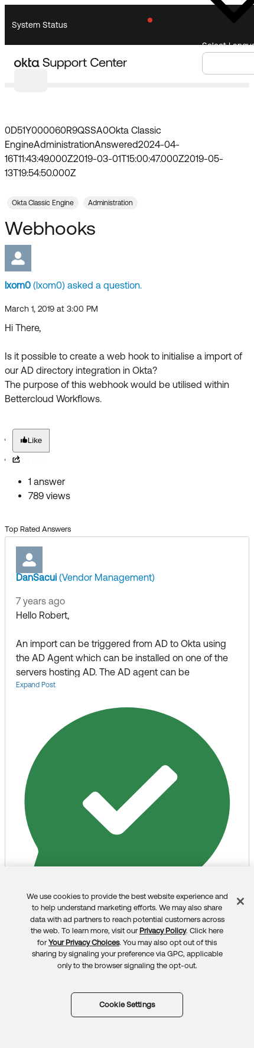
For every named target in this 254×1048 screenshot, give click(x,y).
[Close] (240, 901)
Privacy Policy (162, 930)
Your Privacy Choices (83, 942)
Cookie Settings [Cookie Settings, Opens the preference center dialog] (127, 1004)
